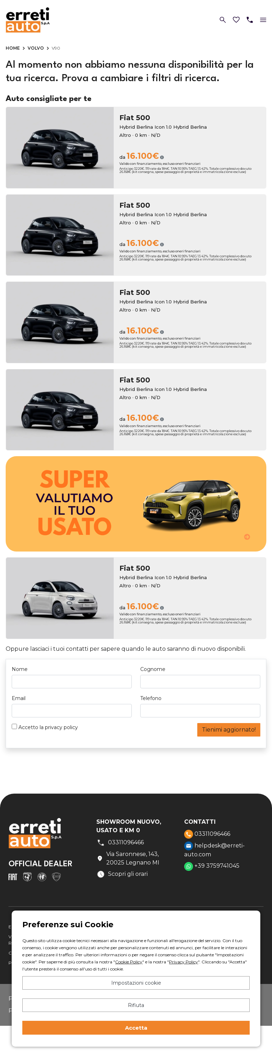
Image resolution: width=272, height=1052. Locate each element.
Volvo (36, 48)
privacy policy (61, 727)
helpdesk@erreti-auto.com (214, 849)
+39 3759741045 (211, 866)
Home (13, 48)
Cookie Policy (128, 961)
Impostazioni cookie (136, 983)
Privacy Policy (183, 961)
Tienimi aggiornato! (229, 729)
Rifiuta (136, 1005)
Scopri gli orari (122, 874)
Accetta (136, 1027)
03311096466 (207, 834)
